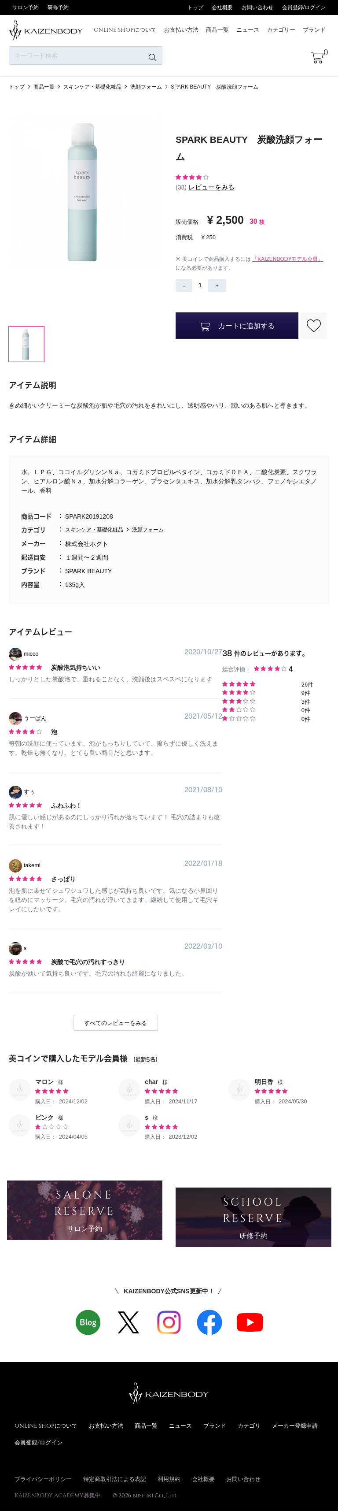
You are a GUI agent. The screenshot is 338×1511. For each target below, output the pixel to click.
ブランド (314, 29)
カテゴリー (281, 29)
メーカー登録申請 (295, 1425)
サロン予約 (25, 7)
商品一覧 (217, 29)
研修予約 (58, 7)
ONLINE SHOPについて (125, 29)
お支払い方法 (181, 29)
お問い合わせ (257, 7)
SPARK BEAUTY (88, 571)
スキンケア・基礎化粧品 (92, 87)
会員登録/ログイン (304, 7)
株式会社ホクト (86, 543)
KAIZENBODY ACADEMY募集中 (58, 1495)
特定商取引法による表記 (114, 1478)
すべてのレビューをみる (115, 1023)
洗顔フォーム (146, 87)
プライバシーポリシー (43, 1478)
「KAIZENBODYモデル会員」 (287, 259)
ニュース (247, 29)
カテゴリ (249, 1425)
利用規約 (169, 1478)
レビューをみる (211, 187)
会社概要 (222, 7)
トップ (195, 7)
